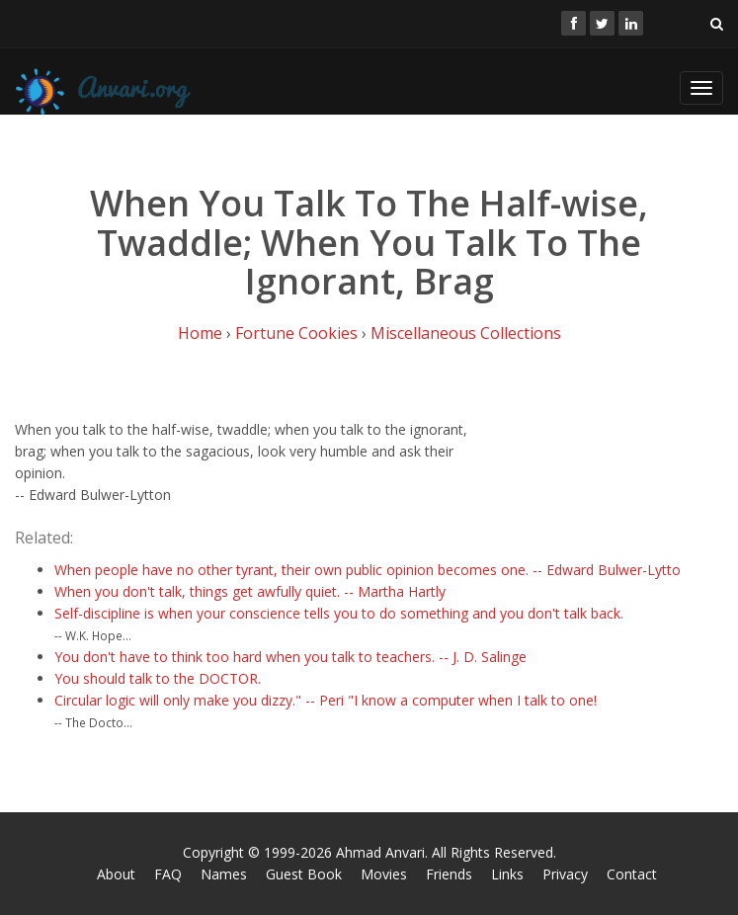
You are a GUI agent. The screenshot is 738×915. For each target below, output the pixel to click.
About (116, 874)
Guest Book (304, 874)
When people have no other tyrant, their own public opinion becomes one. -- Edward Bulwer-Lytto (367, 569)
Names (224, 874)
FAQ (168, 874)
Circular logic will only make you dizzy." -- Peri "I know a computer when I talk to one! (325, 700)
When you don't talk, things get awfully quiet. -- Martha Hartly (250, 591)
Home (200, 333)
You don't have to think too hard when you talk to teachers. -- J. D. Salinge (290, 656)
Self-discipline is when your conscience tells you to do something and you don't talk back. (338, 613)
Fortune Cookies (296, 333)
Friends (449, 874)
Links (507, 874)
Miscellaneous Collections (465, 333)
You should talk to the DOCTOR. (157, 678)
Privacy (565, 874)
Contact (632, 874)
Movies (384, 874)
